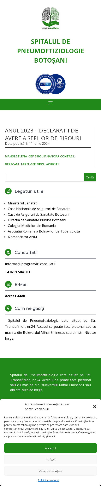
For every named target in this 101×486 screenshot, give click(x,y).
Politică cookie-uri (48, 480)
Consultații (26, 252)
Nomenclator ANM (22, 237)
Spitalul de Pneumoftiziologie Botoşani (50, 50)
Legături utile (29, 191)
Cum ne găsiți (29, 308)
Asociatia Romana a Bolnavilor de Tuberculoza (44, 231)
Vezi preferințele (50, 471)
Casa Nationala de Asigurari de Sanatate (39, 209)
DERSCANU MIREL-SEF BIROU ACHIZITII (32, 164)
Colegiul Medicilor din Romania (32, 225)
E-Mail (21, 284)
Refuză (50, 460)
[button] (95, 406)
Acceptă (50, 448)
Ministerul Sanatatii (23, 203)
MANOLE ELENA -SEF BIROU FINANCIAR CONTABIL (40, 156)
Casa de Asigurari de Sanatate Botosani (38, 214)
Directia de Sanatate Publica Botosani (37, 220)
